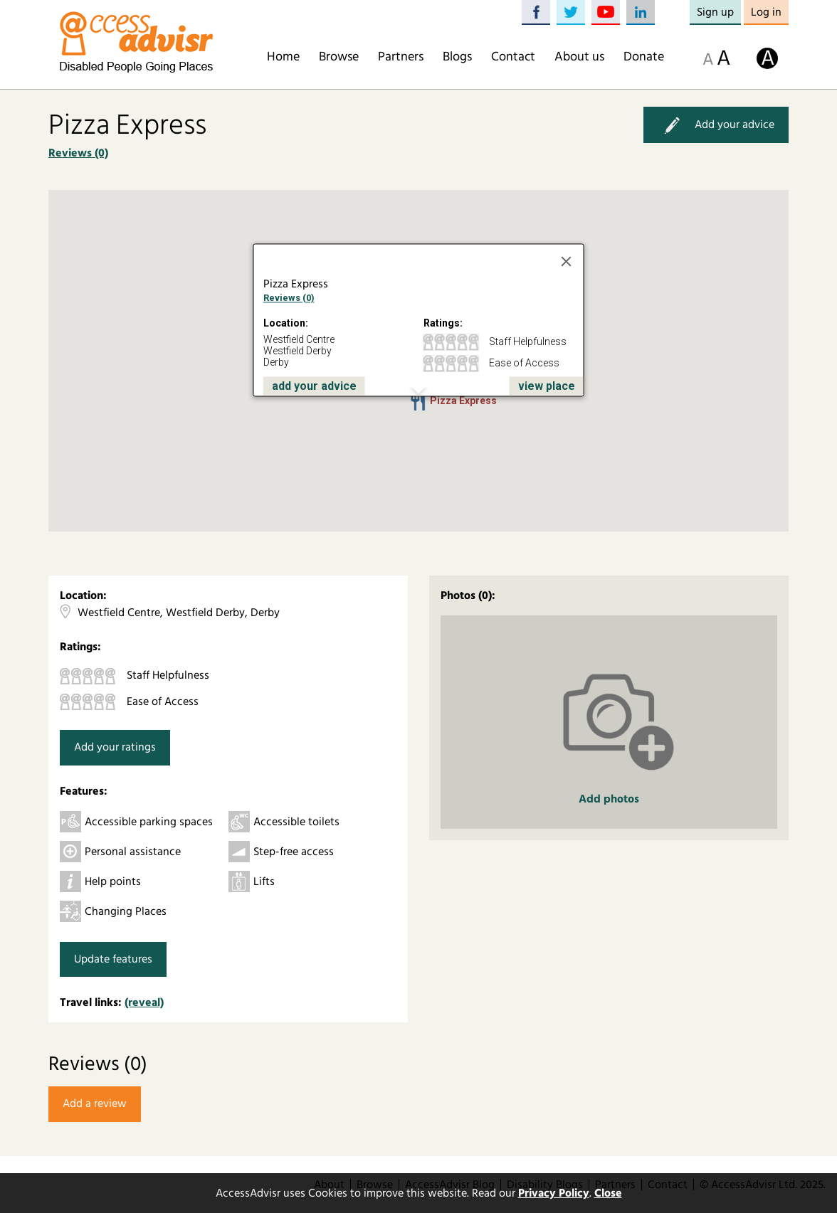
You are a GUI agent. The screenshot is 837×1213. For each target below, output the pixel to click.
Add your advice (716, 124)
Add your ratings (115, 747)
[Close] (566, 262)
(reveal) (144, 1002)
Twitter (571, 12)
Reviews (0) (78, 153)
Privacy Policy (553, 1193)
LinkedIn (640, 12)
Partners (400, 57)
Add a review (95, 1103)
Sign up (715, 12)
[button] (418, 401)
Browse (339, 57)
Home (283, 57)
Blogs (457, 57)
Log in (766, 12)
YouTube (605, 12)
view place (546, 386)
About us (579, 57)
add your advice (314, 386)
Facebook (536, 12)
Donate (643, 57)
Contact (513, 57)
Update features (113, 959)
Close (608, 1193)
